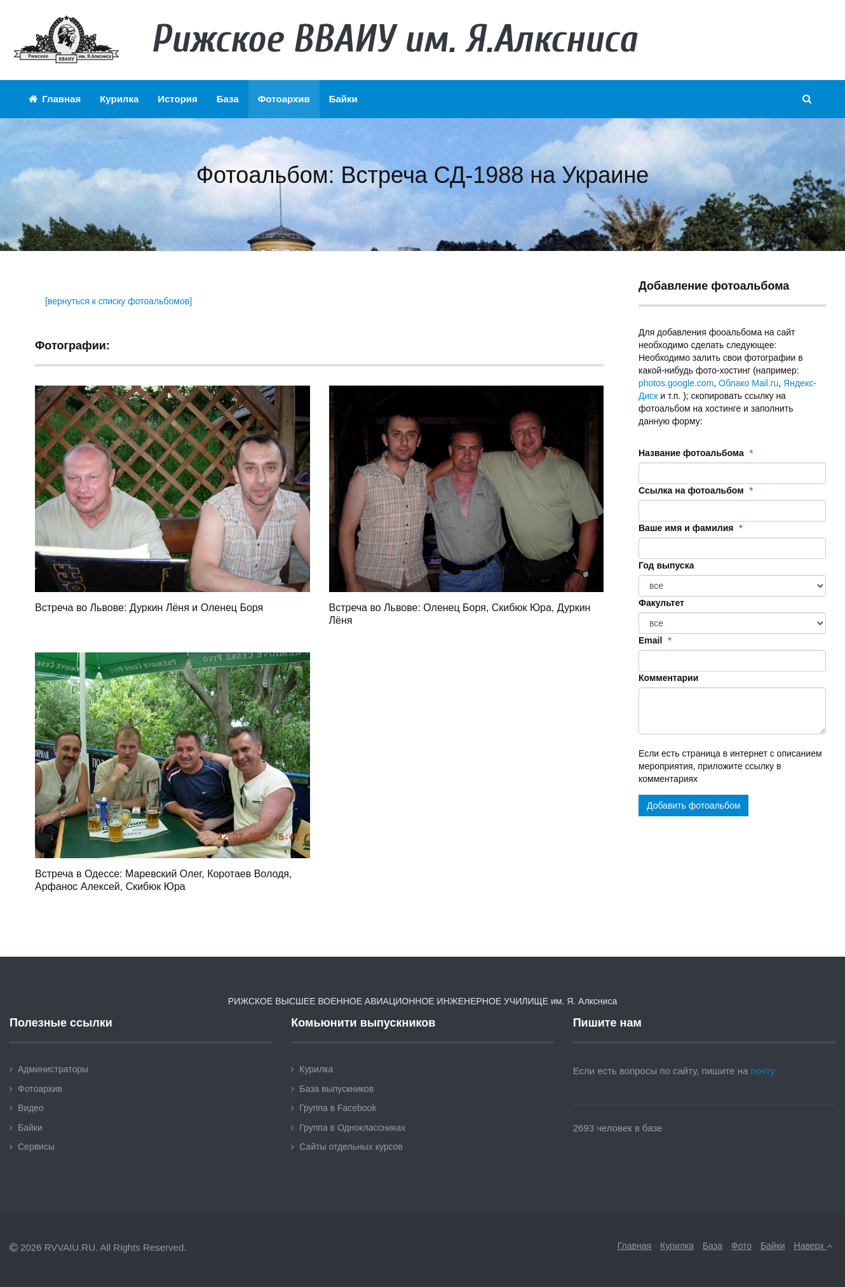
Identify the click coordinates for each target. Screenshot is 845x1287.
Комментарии (668, 678)
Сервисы (36, 1147)
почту (763, 1070)
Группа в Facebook (337, 1108)
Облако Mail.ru (748, 383)
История (178, 98)
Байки (343, 98)
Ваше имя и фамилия (691, 528)
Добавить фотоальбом (693, 805)
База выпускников (336, 1089)
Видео (31, 1108)
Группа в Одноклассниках (352, 1127)
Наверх (813, 1246)
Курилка (119, 98)
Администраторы (53, 1069)
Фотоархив (284, 98)
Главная (55, 98)
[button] (808, 99)
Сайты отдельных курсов (351, 1147)
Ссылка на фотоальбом (696, 490)
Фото (741, 1246)
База (228, 98)
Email (655, 640)
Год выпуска (666, 565)
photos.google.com (676, 383)
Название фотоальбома (696, 453)
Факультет (661, 603)
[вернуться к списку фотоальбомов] (118, 301)
